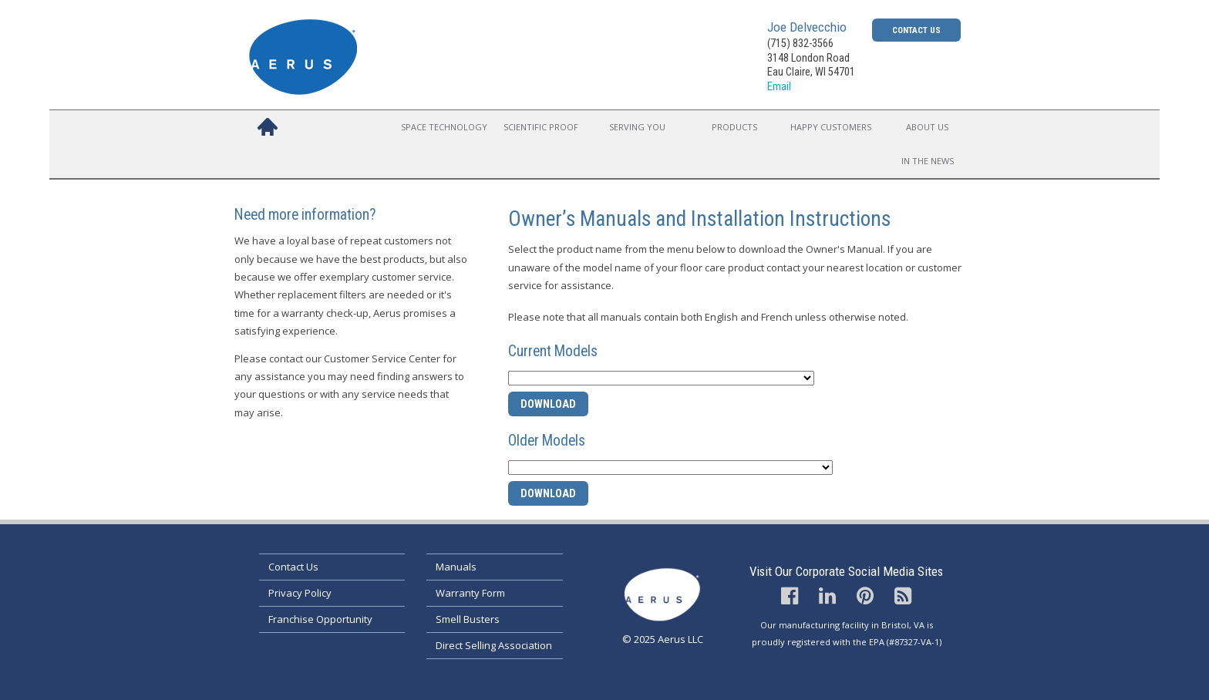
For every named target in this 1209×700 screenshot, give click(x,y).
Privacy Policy (300, 593)
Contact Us (916, 30)
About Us (927, 127)
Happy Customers (830, 127)
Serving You (637, 127)
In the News (927, 161)
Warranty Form (470, 593)
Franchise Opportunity (320, 619)
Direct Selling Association (494, 645)
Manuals (456, 567)
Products (734, 127)
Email (779, 86)
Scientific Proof (540, 127)
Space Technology (444, 127)
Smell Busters (468, 619)
